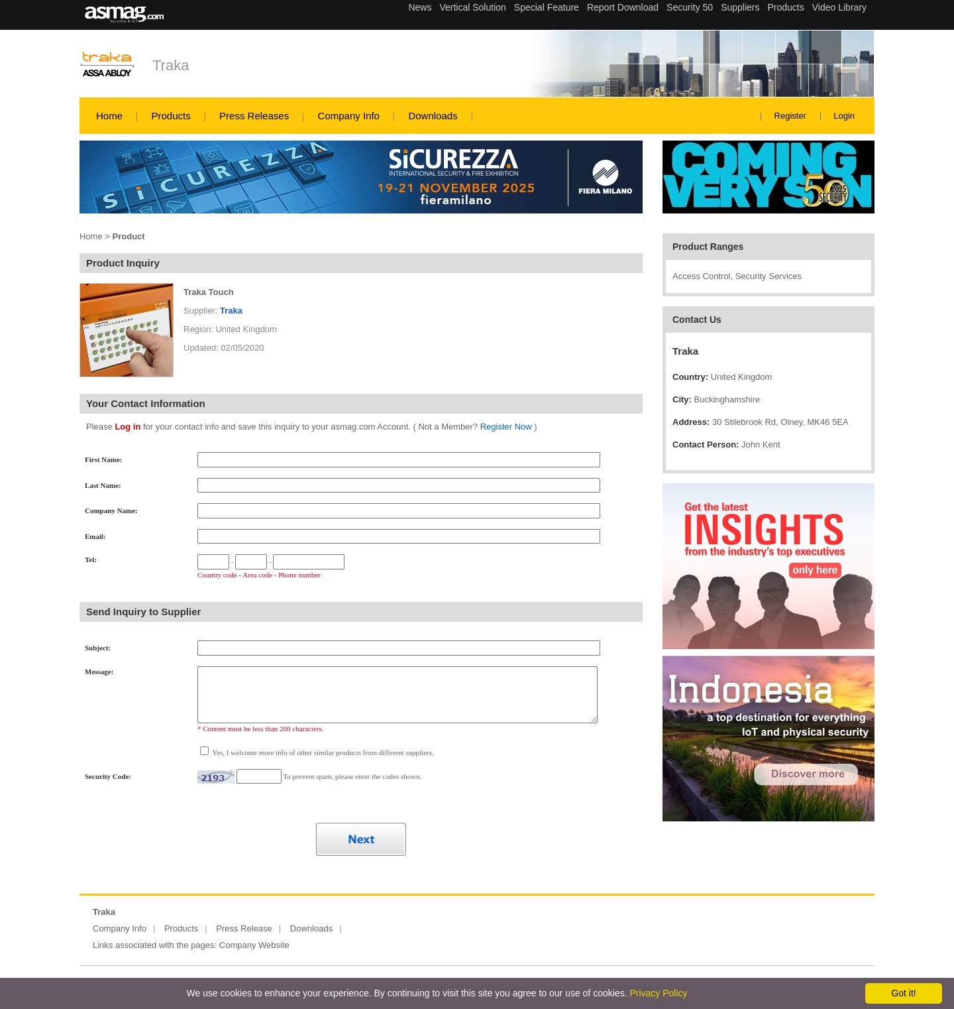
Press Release (244, 928)
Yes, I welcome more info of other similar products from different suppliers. (322, 752)
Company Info (349, 115)
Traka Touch (209, 292)
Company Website (254, 945)
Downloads (432, 115)
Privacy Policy (658, 993)
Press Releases (254, 115)
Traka (170, 65)
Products (170, 115)
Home (109, 115)
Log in (127, 427)
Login (844, 116)
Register (790, 116)
